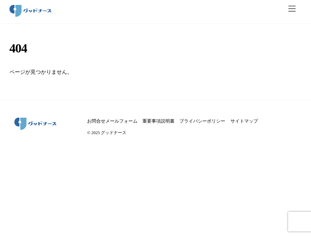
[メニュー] (292, 8)
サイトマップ (244, 121)
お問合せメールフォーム (112, 121)
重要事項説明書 (158, 121)
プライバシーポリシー (202, 121)
